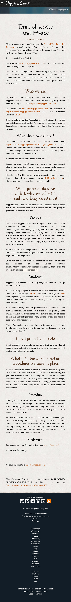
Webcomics (35, 531)
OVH (32, 293)
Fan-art (35, 536)
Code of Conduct (35, 594)
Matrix (35, 519)
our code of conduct (53, 445)
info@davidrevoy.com (53, 178)
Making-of (35, 561)
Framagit (35, 556)
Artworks (35, 534)
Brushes (35, 564)
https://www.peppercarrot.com (30, 63)
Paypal (35, 579)
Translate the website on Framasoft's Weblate (35, 589)
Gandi (62, 293)
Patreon (35, 574)
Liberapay (35, 571)
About (35, 551)
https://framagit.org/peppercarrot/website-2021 (26, 112)
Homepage (35, 529)
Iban (35, 581)
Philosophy (35, 539)
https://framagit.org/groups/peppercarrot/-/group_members (31, 144)
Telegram (35, 521)
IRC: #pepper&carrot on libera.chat (35, 516)
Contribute (35, 544)
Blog (35, 549)
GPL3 (17, 115)
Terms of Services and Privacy (35, 591)
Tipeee (35, 576)
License (35, 554)
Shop (35, 546)
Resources (35, 541)
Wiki (35, 559)
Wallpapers (35, 566)
